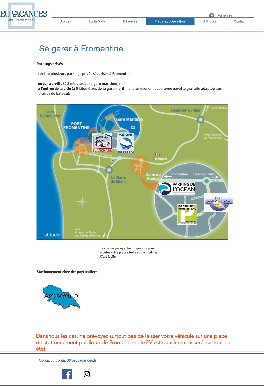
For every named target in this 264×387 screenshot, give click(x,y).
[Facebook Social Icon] (67, 374)
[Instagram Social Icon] (87, 374)
